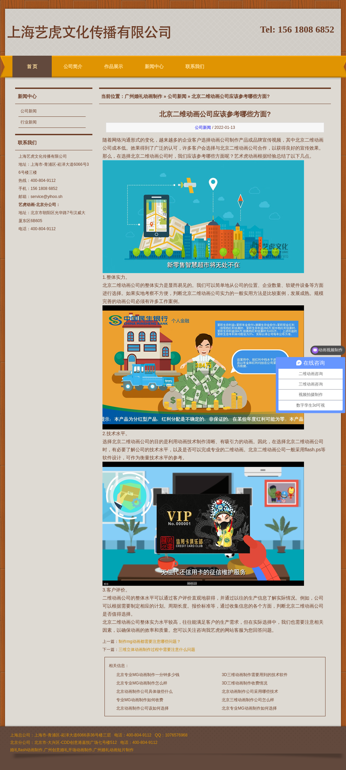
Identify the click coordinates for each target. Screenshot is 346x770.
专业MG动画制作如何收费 (139, 700)
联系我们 (194, 66)
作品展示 (113, 66)
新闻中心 (154, 66)
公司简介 (72, 66)
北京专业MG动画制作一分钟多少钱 (147, 674)
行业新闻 (28, 122)
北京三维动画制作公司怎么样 (248, 700)
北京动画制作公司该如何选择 (142, 708)
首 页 (32, 66)
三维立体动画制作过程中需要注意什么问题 (157, 649)
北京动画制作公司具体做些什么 (144, 691)
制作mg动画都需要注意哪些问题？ (150, 641)
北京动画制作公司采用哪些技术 (250, 691)
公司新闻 (28, 111)
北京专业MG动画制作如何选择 (249, 708)
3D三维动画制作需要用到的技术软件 (254, 674)
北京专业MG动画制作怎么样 (141, 683)
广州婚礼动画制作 (143, 96)
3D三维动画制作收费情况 (244, 683)
